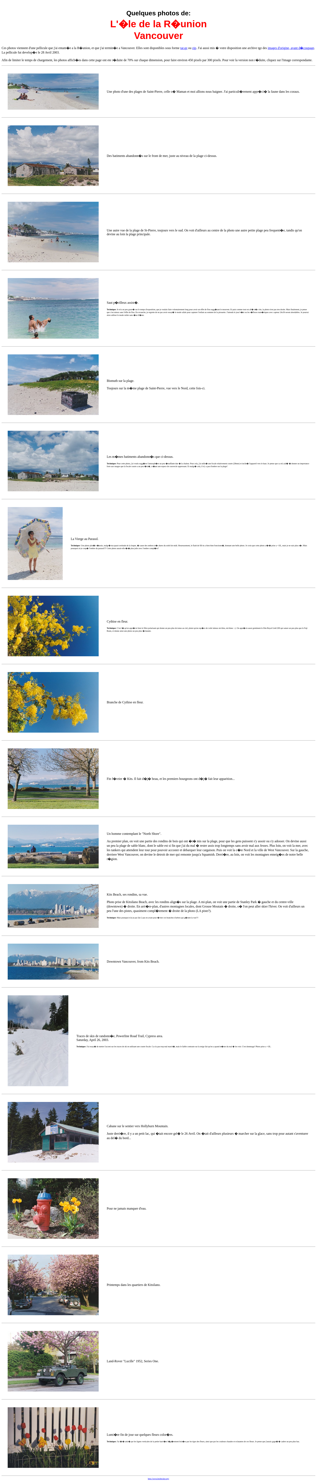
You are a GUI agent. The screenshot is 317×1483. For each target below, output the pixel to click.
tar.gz (183, 48)
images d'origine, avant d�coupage (291, 48)
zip (194, 48)
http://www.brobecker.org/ (158, 1479)
